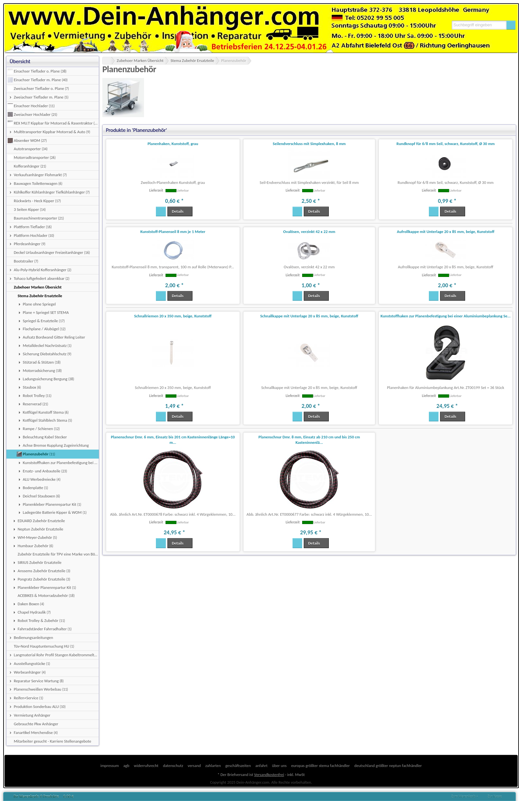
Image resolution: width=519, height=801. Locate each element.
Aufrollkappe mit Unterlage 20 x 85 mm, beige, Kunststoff (445, 231)
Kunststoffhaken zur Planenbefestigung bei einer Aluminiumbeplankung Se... (445, 316)
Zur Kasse (495, 796)
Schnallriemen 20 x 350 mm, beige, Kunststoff (172, 316)
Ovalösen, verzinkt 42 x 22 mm (309, 231)
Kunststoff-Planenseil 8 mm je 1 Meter (173, 231)
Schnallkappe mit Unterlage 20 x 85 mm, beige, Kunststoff (309, 316)
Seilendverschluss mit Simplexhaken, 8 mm (309, 143)
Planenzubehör (233, 60)
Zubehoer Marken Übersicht (140, 60)
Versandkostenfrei (269, 774)
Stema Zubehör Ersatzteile (192, 60)
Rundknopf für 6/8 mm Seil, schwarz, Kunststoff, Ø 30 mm (445, 143)
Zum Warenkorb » (464, 796)
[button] (510, 25)
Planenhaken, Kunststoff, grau (173, 143)
